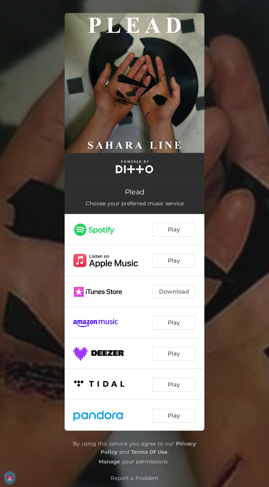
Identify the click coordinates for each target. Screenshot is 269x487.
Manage (109, 461)
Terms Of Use (149, 452)
